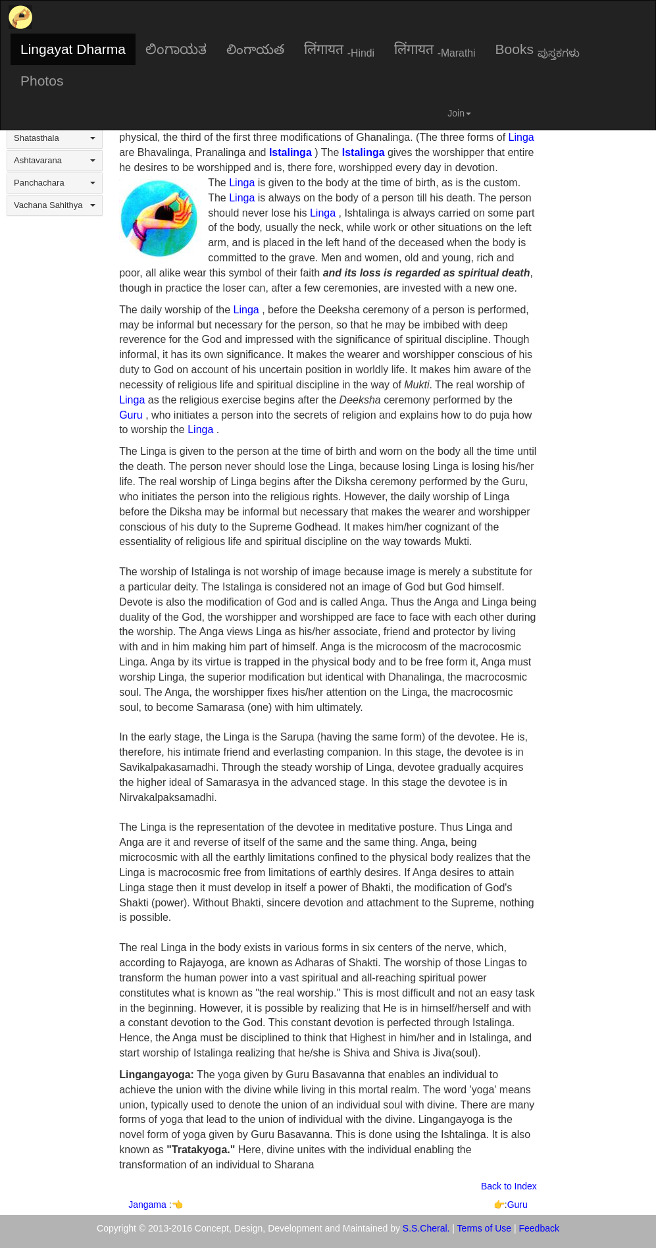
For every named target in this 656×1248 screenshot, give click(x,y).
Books (537, 50)
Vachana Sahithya (54, 205)
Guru (131, 415)
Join (459, 113)
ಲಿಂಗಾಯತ (176, 49)
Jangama (148, 1204)
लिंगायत (339, 50)
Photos (41, 80)
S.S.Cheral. (426, 1228)
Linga (521, 137)
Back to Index (509, 1186)
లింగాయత (255, 49)
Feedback (539, 1228)
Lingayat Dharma (73, 49)
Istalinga (290, 152)
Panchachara (54, 183)
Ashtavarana (54, 160)
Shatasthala (54, 138)
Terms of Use (484, 1228)
